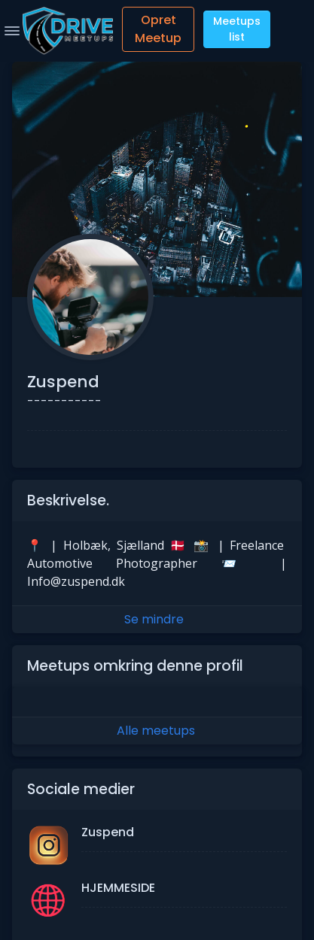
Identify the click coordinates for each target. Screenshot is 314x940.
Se (157, 619)
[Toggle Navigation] (12, 31)
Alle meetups (156, 730)
